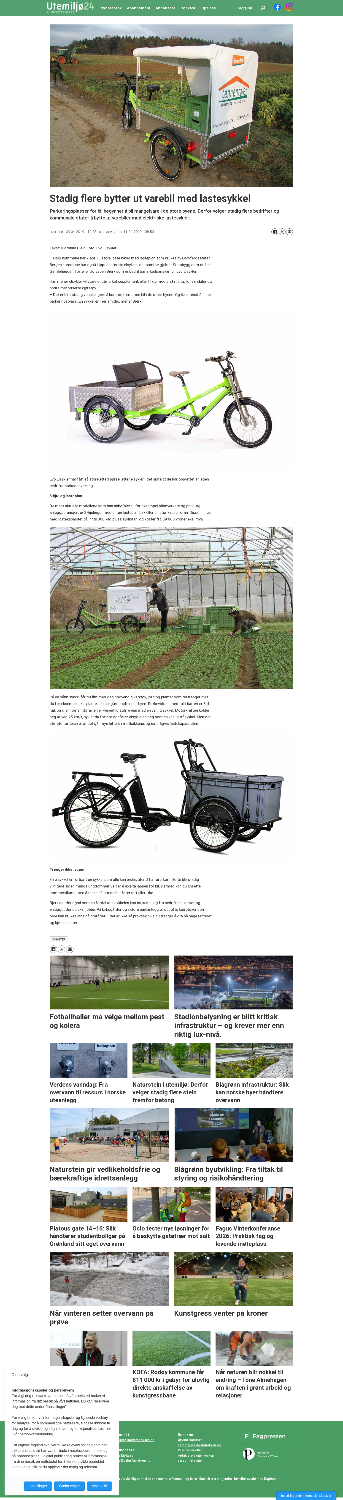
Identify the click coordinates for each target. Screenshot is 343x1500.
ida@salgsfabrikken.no (133, 1460)
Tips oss (208, 8)
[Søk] (263, 8)
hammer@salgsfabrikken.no (199, 1445)
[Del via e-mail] (289, 231)
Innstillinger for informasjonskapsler (306, 1495)
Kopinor (270, 1479)
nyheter (59, 939)
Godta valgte (69, 1486)
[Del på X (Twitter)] (282, 231)
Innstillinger (38, 1486)
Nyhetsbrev (111, 8)
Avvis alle (99, 1486)
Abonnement (139, 8)
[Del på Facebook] (274, 231)
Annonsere (166, 8)
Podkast (188, 8)
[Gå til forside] (70, 8)
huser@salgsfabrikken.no (135, 1440)
